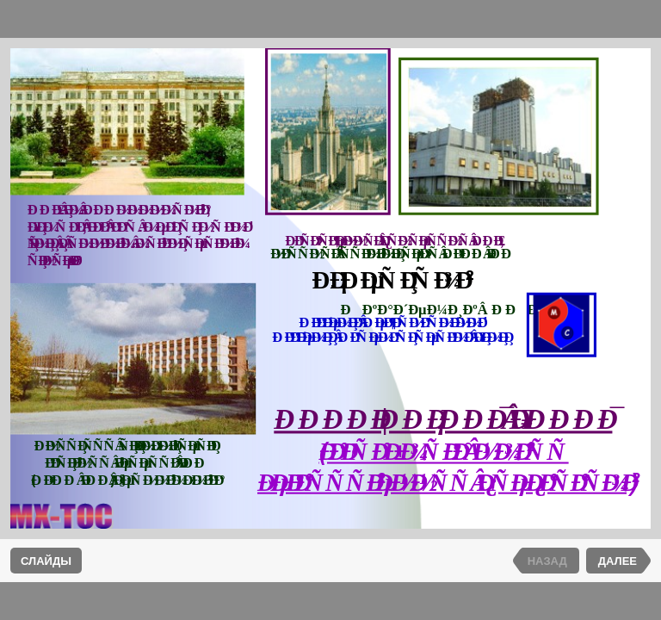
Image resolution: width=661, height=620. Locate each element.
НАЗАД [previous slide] (547, 561)
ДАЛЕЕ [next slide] (617, 561)
